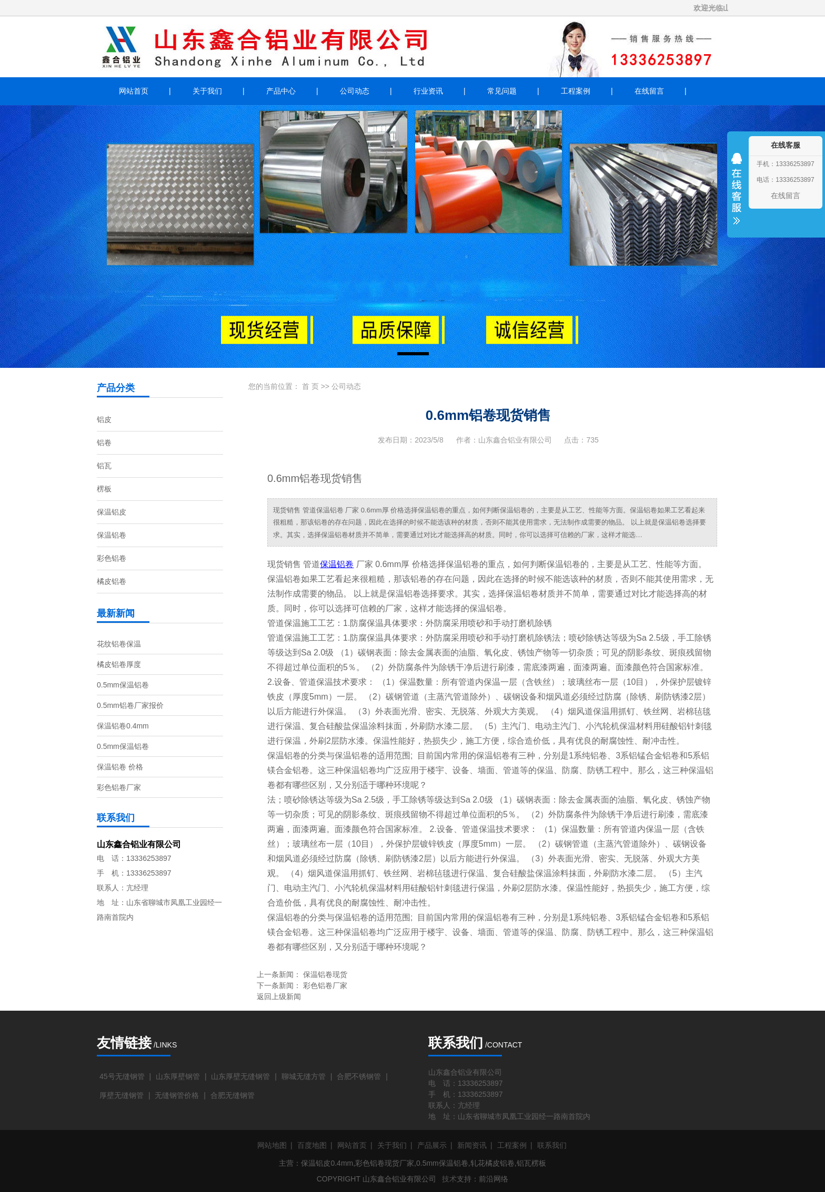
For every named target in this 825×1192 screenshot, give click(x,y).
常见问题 (502, 91)
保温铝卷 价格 (120, 767)
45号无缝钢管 (122, 1076)
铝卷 (104, 442)
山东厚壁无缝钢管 (240, 1076)
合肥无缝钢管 (232, 1095)
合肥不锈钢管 (359, 1076)
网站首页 (133, 91)
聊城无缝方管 (303, 1076)
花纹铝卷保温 (119, 644)
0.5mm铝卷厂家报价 (130, 705)
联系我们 (552, 1145)
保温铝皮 (111, 512)
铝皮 (104, 419)
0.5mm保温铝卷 (123, 685)
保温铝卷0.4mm (123, 726)
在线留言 (649, 91)
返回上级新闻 (279, 996)
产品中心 (281, 91)
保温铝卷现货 (325, 974)
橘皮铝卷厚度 (119, 664)
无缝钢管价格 (177, 1095)
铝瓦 (104, 465)
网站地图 (272, 1145)
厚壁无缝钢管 (121, 1095)
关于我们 (207, 91)
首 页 (310, 386)
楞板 (104, 489)
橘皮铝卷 (111, 581)
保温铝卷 (111, 535)
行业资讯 (428, 91)
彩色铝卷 (111, 558)
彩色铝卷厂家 (119, 787)
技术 (449, 1179)
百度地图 (312, 1145)
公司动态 (354, 91)
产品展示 (432, 1145)
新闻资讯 (472, 1145)
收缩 (736, 195)
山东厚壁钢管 (178, 1076)
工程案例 (575, 91)
